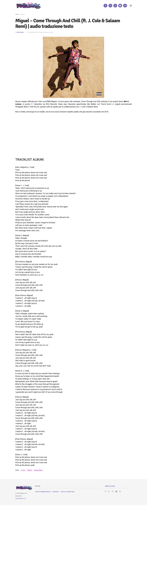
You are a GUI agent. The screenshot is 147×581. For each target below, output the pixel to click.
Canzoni (22, 14)
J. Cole (23, 470)
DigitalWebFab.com (20, 498)
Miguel (29, 470)
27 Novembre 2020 (32, 32)
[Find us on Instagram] (110, 5)
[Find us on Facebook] (105, 5)
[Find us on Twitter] (115, 5)
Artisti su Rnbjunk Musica (43, 491)
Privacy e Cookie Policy (68, 491)
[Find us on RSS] (125, 5)
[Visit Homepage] (28, 5)
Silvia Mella (20, 32)
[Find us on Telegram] (120, 5)
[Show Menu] (131, 5)
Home (17, 14)
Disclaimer (55, 491)
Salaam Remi (38, 470)
